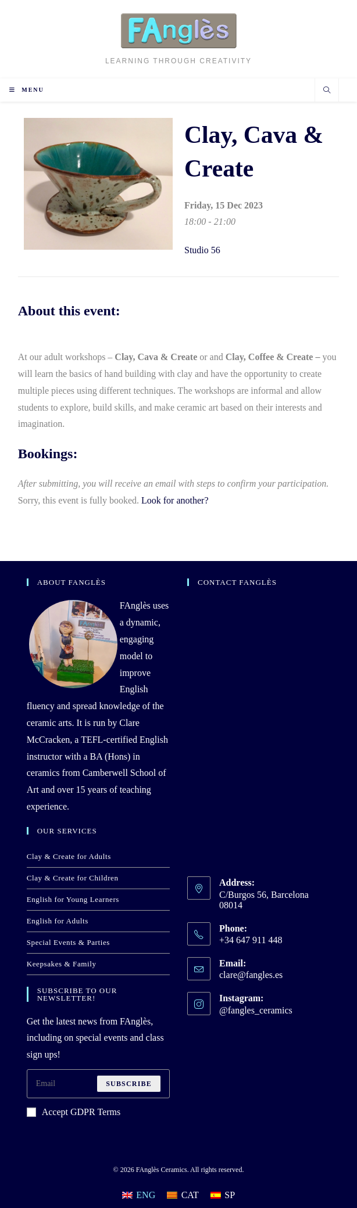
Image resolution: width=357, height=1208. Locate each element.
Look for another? (175, 500)
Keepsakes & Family (62, 963)
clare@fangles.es (251, 975)
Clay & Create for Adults (69, 856)
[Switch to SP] (223, 1195)
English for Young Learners (73, 899)
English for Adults (57, 920)
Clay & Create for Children (73, 877)
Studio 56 (202, 250)
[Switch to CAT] (183, 1195)
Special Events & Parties (68, 942)
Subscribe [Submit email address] (129, 1084)
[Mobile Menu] (26, 90)
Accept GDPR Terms (73, 1112)
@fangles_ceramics (255, 1010)
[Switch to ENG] (138, 1195)
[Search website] (327, 91)
